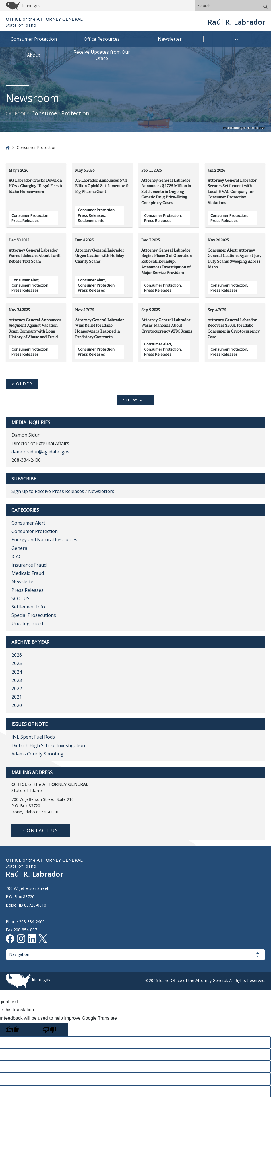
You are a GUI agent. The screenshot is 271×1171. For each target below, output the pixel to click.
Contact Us (40, 830)
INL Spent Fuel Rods (33, 737)
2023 (16, 680)
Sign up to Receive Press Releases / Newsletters (62, 491)
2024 (16, 672)
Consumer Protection (29, 215)
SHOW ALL (135, 400)
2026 (16, 655)
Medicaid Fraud (27, 573)
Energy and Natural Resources (44, 539)
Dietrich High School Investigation (48, 745)
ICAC (16, 556)
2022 (16, 688)
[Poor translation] (49, 1029)
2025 (16, 663)
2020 (16, 705)
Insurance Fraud (29, 565)
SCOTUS (20, 598)
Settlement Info (91, 220)
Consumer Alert (24, 280)
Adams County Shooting (37, 754)
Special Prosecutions (33, 615)
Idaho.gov (41, 979)
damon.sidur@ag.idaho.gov (40, 452)
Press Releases (25, 220)
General (19, 548)
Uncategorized (27, 623)
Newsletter (23, 581)
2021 (16, 697)
